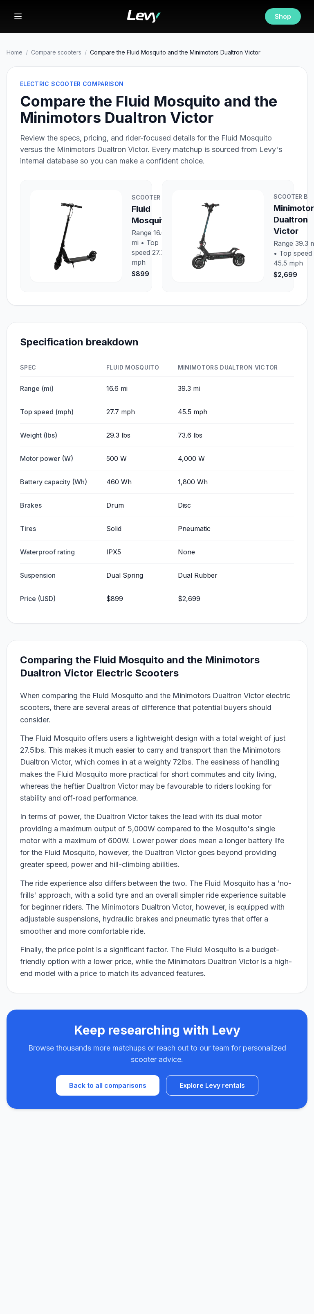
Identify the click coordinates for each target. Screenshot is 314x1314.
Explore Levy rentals (212, 1085)
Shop (283, 16)
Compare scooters (56, 52)
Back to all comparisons (107, 1085)
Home (14, 52)
